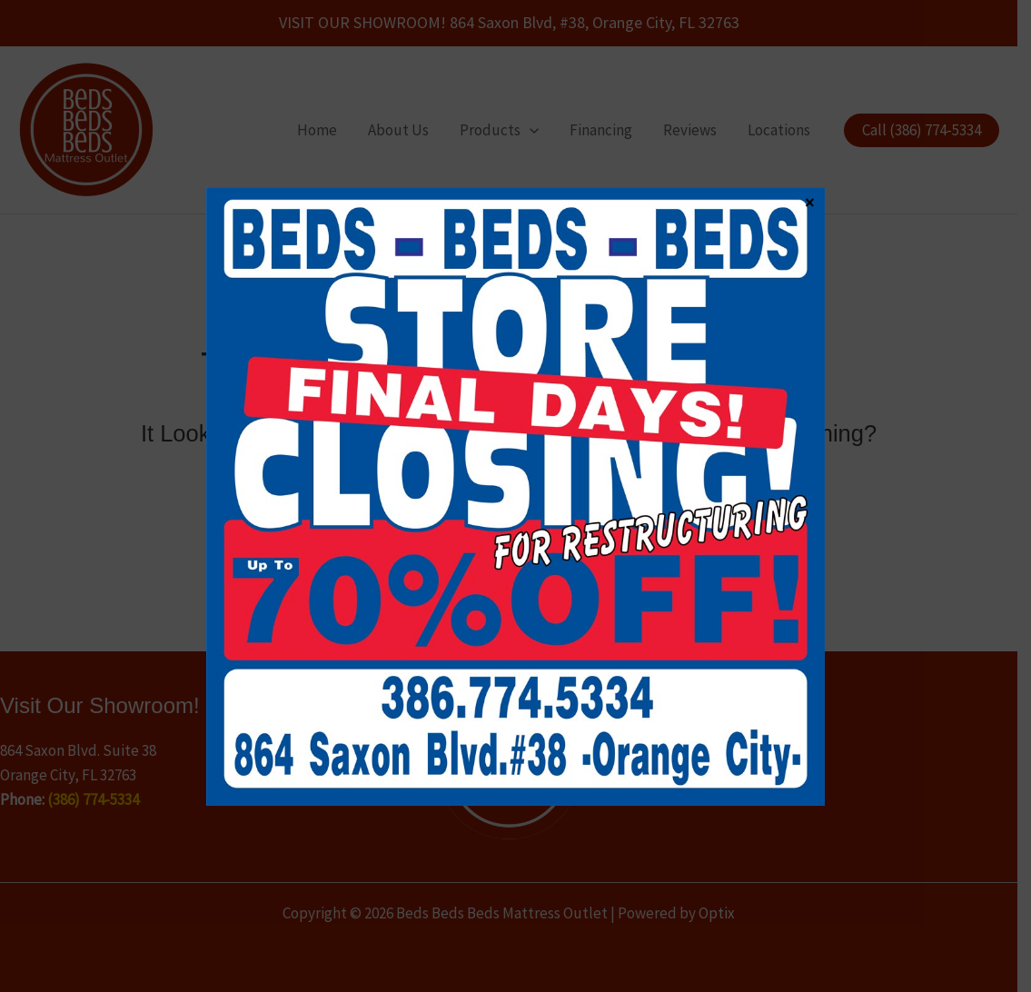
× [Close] (809, 201)
